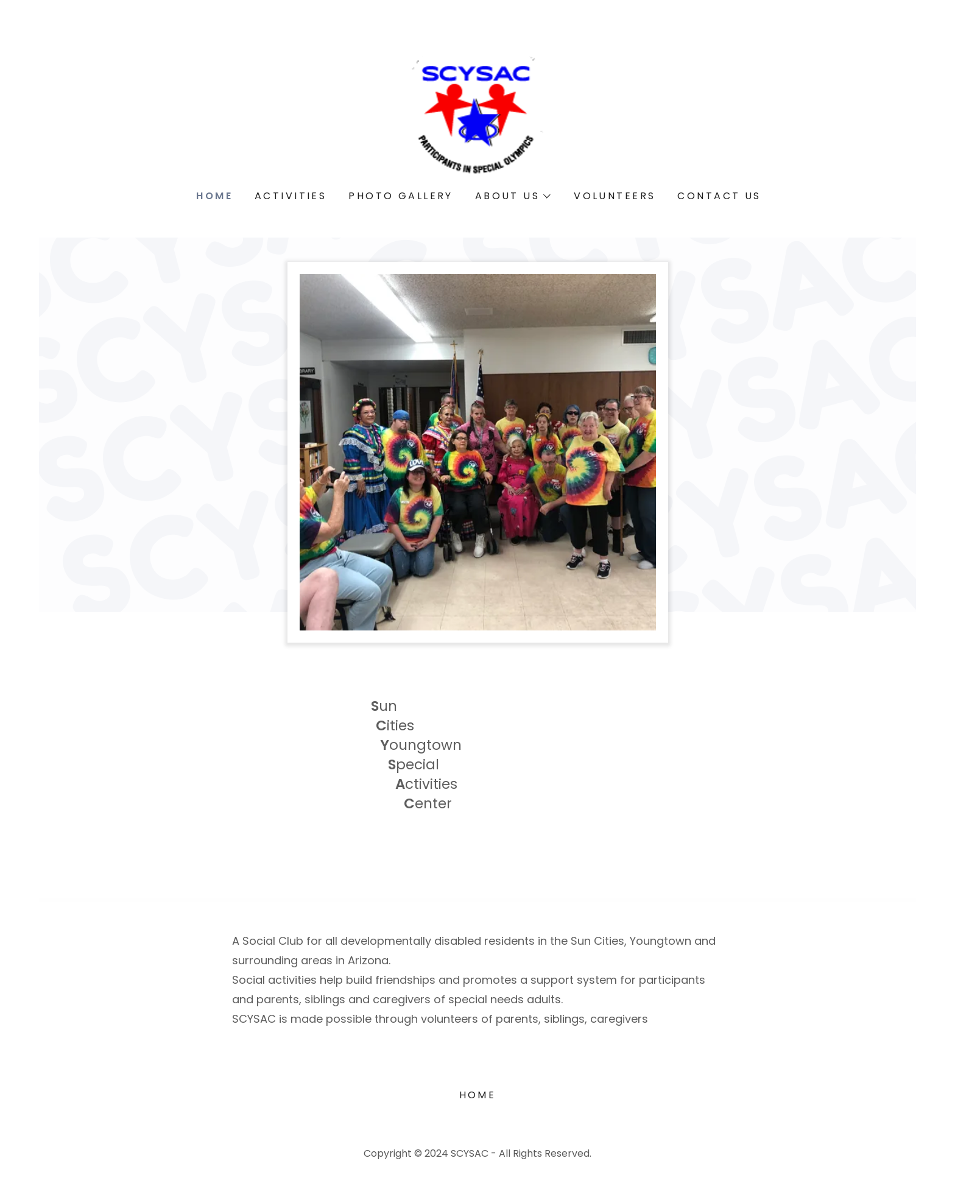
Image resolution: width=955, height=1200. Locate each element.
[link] (478, 112)
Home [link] (214, 196)
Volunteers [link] (614, 196)
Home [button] (477, 1095)
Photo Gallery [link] (400, 196)
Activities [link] (290, 196)
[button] (512, 196)
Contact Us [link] (719, 196)
